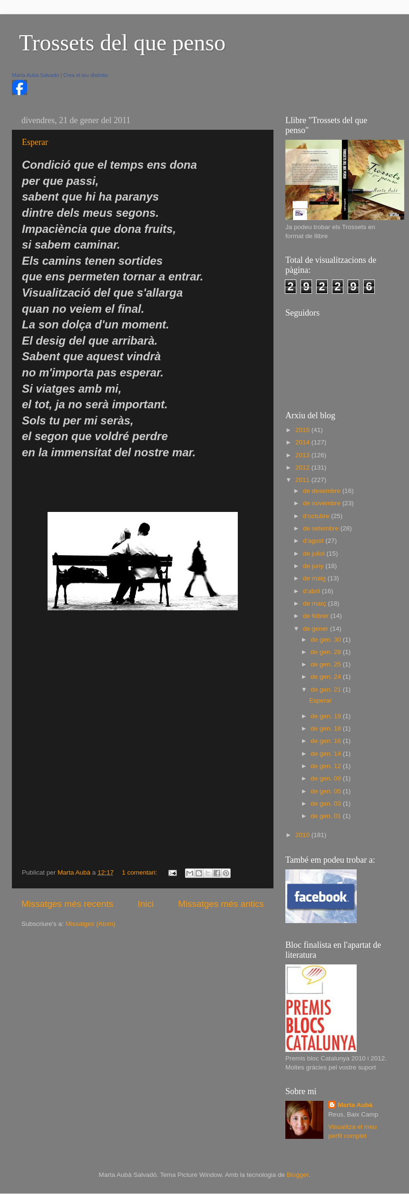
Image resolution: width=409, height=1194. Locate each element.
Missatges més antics (221, 904)
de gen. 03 (327, 803)
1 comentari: (140, 872)
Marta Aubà (355, 1104)
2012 (303, 467)
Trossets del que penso (122, 42)
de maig (315, 578)
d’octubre (317, 516)
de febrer (317, 615)
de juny (314, 565)
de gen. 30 (327, 639)
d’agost (314, 540)
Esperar (35, 142)
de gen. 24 (327, 676)
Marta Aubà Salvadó (35, 75)
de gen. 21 (327, 689)
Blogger (298, 1174)
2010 (303, 834)
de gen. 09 (327, 778)
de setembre (322, 528)
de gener (316, 628)
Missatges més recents (67, 904)
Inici (146, 904)
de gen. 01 (327, 815)
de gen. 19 (327, 716)
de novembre (322, 503)
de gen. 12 (327, 766)
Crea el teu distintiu (85, 75)
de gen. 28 (327, 651)
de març (315, 603)
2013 (303, 455)
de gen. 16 (327, 740)
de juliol (315, 553)
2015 (303, 429)
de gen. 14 (327, 753)
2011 (303, 479)
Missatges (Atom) (91, 923)
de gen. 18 (327, 728)
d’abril (312, 591)
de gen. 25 (327, 664)
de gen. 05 (327, 791)
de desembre (322, 490)
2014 (303, 442)
